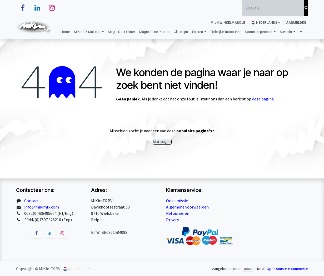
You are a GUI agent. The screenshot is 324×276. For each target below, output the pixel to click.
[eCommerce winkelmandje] (227, 22)
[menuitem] (65, 32)
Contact (31, 200)
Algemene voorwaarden (187, 207)
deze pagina (263, 98)
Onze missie (177, 200)
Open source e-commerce (287, 268)
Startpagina (162, 141)
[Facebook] (23, 8)
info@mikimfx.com (41, 207)
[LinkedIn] (37, 8)
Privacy (172, 219)
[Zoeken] (306, 8)
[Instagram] (52, 8)
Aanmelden (296, 23)
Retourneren (177, 213)
